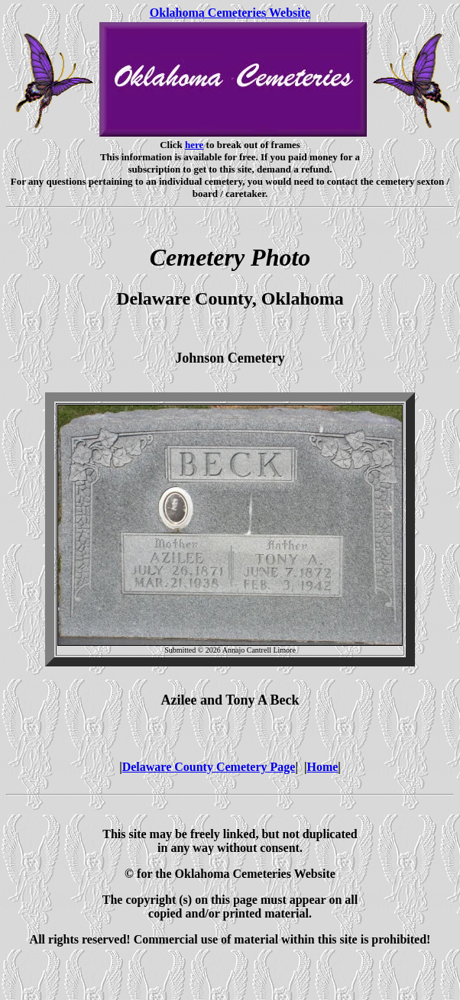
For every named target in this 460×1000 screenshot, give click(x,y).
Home (322, 766)
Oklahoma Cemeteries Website (230, 12)
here (194, 144)
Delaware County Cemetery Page (209, 766)
